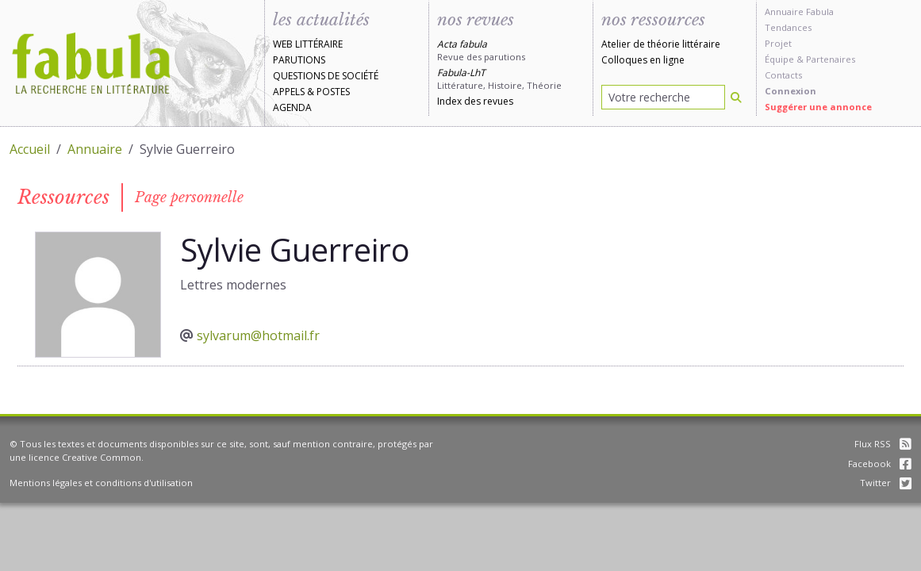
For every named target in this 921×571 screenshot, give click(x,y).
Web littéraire (308, 44)
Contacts (783, 75)
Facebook (879, 463)
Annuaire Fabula (799, 11)
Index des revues (475, 101)
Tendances (788, 27)
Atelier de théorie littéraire (660, 44)
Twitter (885, 483)
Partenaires (830, 59)
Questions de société (325, 75)
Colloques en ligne (643, 60)
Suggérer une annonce (818, 107)
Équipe (779, 59)
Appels (289, 91)
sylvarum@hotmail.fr (258, 335)
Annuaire (94, 149)
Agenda (292, 107)
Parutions (299, 60)
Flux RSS (882, 444)
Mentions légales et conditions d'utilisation (101, 483)
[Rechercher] (736, 97)
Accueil (30, 149)
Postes (333, 91)
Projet (778, 43)
